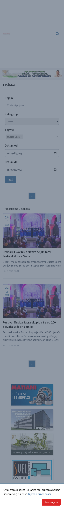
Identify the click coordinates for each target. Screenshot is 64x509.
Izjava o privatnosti (39, 494)
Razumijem (51, 502)
